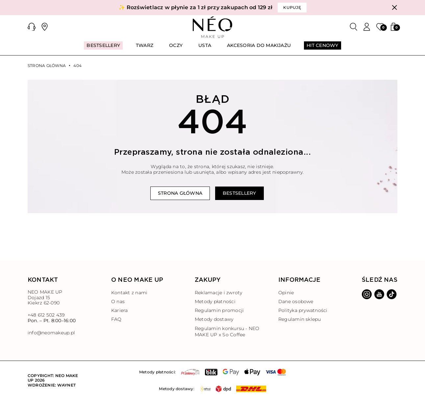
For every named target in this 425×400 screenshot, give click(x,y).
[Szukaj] (354, 27)
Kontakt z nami (129, 293)
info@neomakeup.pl (51, 333)
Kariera (119, 310)
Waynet (66, 385)
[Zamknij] (394, 7)
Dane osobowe (295, 301)
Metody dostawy (214, 319)
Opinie (286, 293)
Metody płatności (215, 301)
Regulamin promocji (219, 310)
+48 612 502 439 (46, 315)
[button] (32, 27)
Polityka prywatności (303, 310)
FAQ (116, 319)
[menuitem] (103, 48)
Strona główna (47, 65)
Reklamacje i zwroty (218, 293)
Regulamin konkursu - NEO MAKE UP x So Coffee (227, 331)
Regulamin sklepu (299, 319)
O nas (118, 301)
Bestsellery (239, 193)
